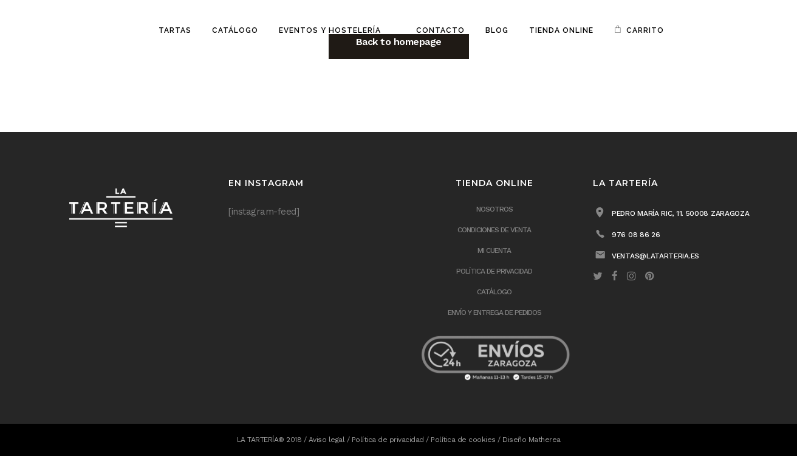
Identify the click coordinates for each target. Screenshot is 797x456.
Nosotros (494, 209)
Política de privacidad (494, 271)
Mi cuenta (494, 250)
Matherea (544, 439)
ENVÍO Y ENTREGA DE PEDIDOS (494, 312)
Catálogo (494, 292)
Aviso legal (327, 439)
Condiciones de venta (494, 230)
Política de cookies (463, 439)
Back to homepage (399, 41)
